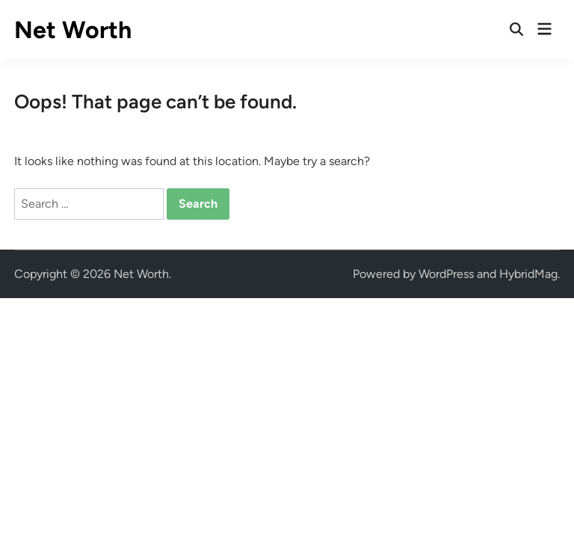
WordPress (446, 274)
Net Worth (73, 30)
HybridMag (528, 274)
